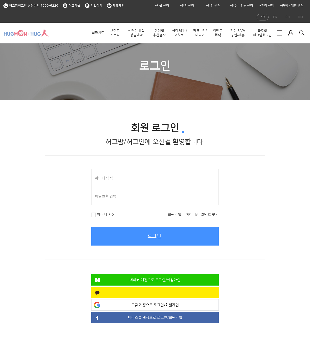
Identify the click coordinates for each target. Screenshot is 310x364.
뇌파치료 (98, 33)
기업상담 (93, 6)
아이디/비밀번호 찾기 (202, 215)
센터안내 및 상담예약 (136, 33)
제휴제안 (116, 6)
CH (287, 17)
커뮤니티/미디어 (200, 33)
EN (275, 17)
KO (263, 17)
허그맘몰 (71, 6)
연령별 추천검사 (159, 33)
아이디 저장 (106, 215)
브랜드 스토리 (114, 33)
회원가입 (174, 215)
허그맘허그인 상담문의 (30, 6)
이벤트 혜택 (217, 33)
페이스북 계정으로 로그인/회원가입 (155, 318)
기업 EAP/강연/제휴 (237, 33)
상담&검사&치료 (179, 33)
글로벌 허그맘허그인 (262, 33)
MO (300, 17)
